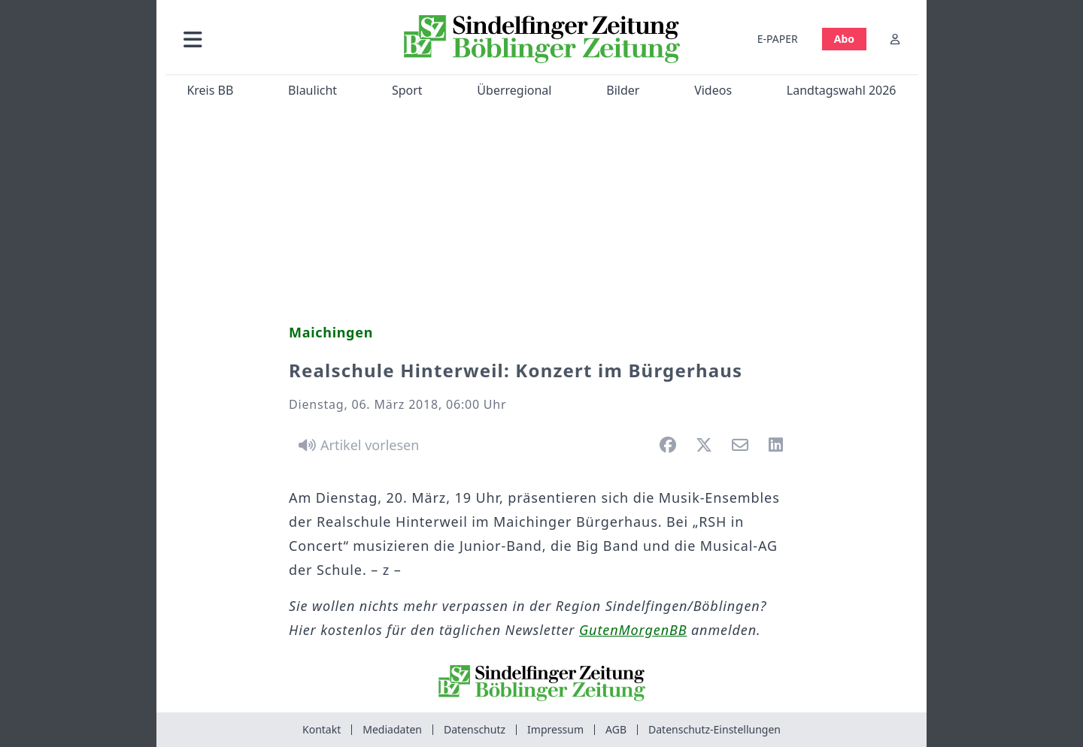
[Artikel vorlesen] (356, 445)
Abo (844, 39)
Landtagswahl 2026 (841, 90)
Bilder (622, 90)
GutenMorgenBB (633, 630)
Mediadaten (392, 729)
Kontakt (321, 729)
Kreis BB (210, 90)
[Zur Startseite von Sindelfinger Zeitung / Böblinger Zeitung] (542, 39)
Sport (407, 90)
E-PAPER (777, 39)
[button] (273, 39)
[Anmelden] (894, 39)
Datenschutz (474, 729)
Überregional (514, 90)
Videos (713, 90)
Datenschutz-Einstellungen (714, 729)
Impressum (555, 729)
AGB (615, 729)
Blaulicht (312, 90)
